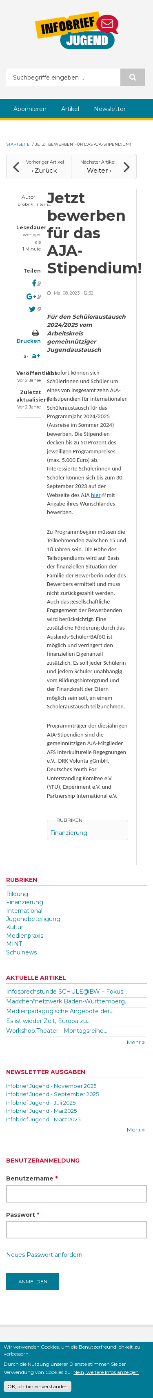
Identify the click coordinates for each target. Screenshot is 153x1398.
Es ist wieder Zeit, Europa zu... (48, 1021)
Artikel (70, 109)
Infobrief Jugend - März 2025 (43, 1119)
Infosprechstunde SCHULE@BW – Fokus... (66, 991)
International (24, 910)
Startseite (18, 144)
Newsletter (110, 109)
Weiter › (99, 170)
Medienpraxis (24, 935)
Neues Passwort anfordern (44, 1254)
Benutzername (32, 1178)
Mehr (134, 1042)
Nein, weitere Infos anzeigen (106, 1376)
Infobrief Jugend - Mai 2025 (41, 1110)
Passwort (22, 1214)
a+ (36, 355)
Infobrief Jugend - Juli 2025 (40, 1102)
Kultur (14, 927)
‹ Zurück (44, 170)
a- (26, 356)
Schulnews (21, 952)
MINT (14, 944)
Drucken (29, 341)
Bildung (17, 894)
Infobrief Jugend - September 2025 (52, 1094)
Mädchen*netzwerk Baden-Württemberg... (67, 1001)
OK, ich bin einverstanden (37, 1390)
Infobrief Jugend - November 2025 (51, 1086)
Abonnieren (30, 109)
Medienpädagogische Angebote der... (59, 1011)
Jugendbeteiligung (33, 919)
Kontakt (76, 1344)
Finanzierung (68, 833)
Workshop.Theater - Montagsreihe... (56, 1030)
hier (98, 495)
